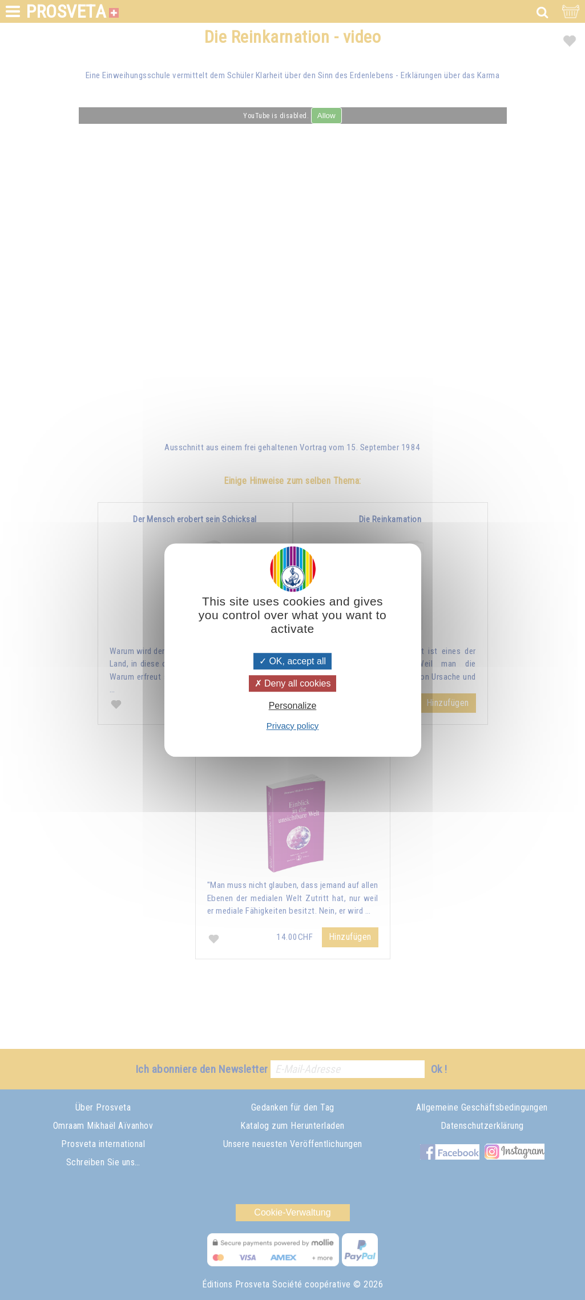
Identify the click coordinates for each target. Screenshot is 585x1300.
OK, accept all (292, 661)
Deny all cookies (293, 683)
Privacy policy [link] (293, 725)
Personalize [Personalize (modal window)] (293, 706)
